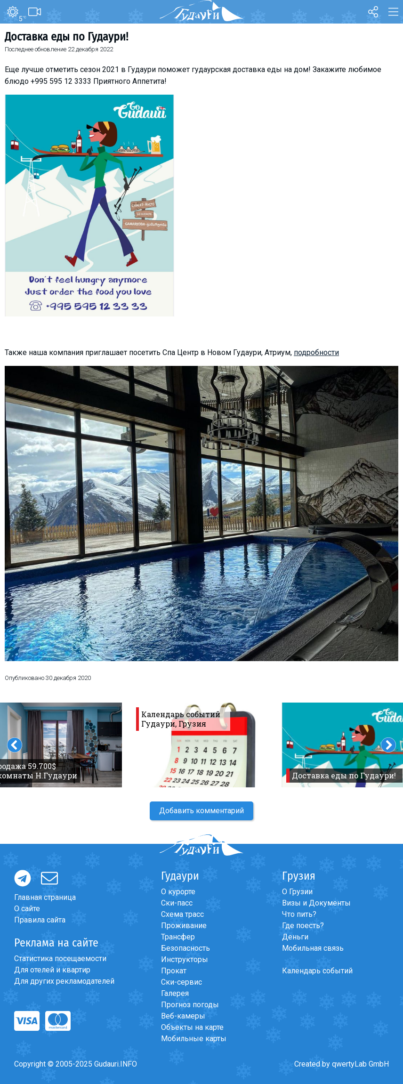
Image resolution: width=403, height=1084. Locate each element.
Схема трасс (182, 914)
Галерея (175, 993)
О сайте (27, 908)
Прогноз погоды (190, 1004)
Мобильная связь (313, 948)
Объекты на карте (192, 1027)
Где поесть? (303, 925)
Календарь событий (317, 970)
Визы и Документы (316, 902)
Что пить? (299, 914)
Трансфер (178, 936)
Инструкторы (184, 959)
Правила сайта (39, 919)
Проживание (184, 925)
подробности (316, 352)
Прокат (173, 970)
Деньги (295, 936)
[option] (202, 745)
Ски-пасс (177, 902)
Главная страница (45, 897)
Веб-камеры (183, 1015)
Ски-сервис (181, 982)
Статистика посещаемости (60, 958)
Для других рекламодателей (64, 981)
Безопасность (185, 948)
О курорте (178, 891)
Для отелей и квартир (52, 969)
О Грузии (297, 891)
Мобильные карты (193, 1038)
